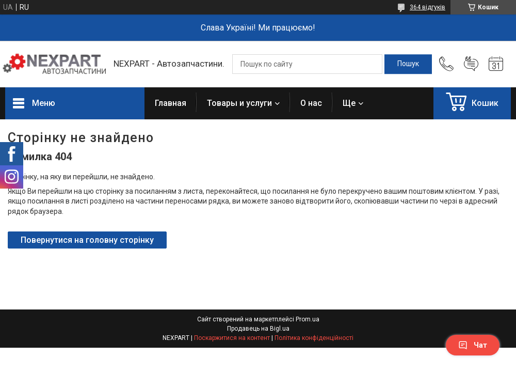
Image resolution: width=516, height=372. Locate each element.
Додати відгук (471, 64)
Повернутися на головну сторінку (87, 240)
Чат (472, 345)
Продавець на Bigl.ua (258, 328)
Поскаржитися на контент (232, 338)
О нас (311, 103)
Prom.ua (307, 319)
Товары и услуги (239, 103)
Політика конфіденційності (314, 338)
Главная (170, 103)
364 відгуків (427, 7)
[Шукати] (408, 64)
